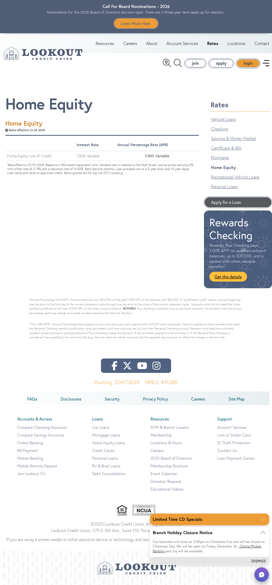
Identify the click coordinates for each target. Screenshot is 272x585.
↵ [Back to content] (122, 173)
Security (112, 399)
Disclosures (71, 399)
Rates (212, 43)
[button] (261, 574)
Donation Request (166, 481)
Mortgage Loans (106, 435)
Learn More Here (136, 23)
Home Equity (223, 167)
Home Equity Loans (108, 442)
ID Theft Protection (233, 442)
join (195, 63)
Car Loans (100, 427)
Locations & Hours (166, 442)
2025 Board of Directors (171, 458)
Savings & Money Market (233, 138)
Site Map (236, 399)
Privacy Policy (155, 399)
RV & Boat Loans (106, 465)
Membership (161, 435)
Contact (261, 43)
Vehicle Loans (223, 119)
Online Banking (30, 442)
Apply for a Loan (226, 202)
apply (221, 63)
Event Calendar (164, 473)
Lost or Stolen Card (234, 435)
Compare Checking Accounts (42, 427)
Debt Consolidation (109, 473)
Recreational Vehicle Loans (235, 177)
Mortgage (220, 157)
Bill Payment (27, 450)
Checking (219, 128)
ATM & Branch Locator (170, 427)
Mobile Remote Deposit (37, 465)
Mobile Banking (30, 458)
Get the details (228, 276)
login (248, 63)
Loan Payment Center (236, 458)
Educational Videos (167, 489)
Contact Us (227, 450)
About (151, 43)
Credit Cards (103, 450)
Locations (236, 43)
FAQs (32, 399)
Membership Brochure (169, 465)
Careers (130, 43)
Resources (105, 43)
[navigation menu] (266, 63)
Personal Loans (224, 186)
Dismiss (259, 560)
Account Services (182, 43)
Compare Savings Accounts (40, 435)
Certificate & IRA (226, 148)
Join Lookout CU (31, 473)
